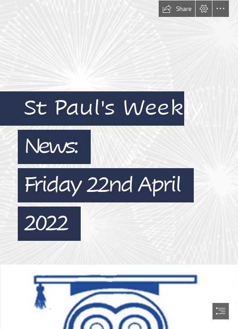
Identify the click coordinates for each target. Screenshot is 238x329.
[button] (177, 8)
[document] (119, 164)
